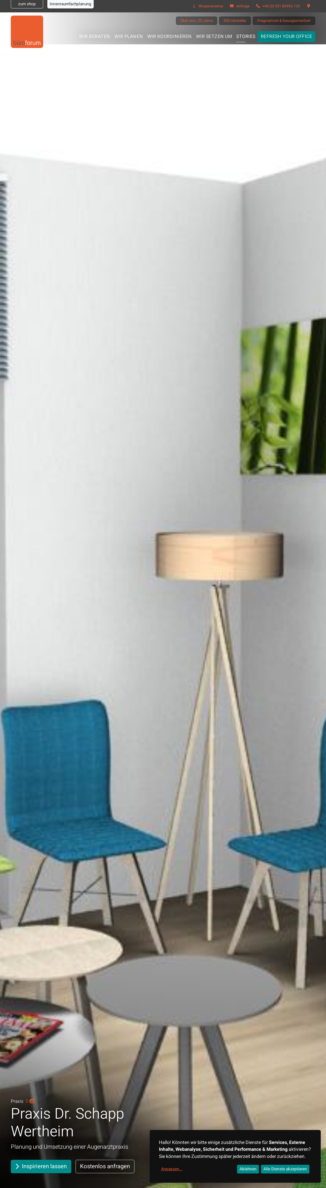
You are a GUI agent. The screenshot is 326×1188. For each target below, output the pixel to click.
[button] (308, 6)
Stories (245, 36)
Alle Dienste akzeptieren (285, 1169)
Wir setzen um (214, 36)
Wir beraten (94, 36)
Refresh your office (286, 36)
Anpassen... (171, 1169)
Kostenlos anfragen (105, 1166)
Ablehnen (248, 1169)
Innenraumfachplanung (70, 4)
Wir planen (128, 36)
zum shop (27, 4)
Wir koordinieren (169, 36)
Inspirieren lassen (41, 1166)
